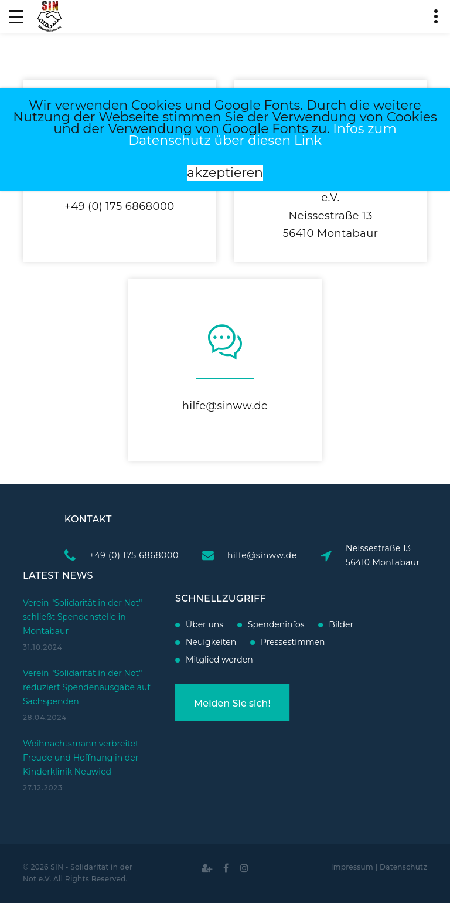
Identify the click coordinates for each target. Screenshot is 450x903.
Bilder (307, 624)
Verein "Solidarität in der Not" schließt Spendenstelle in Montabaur (82, 584)
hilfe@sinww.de (225, 405)
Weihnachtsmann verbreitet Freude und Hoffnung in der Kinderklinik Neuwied (81, 724)
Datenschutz (403, 867)
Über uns (171, 624)
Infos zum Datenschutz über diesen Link (262, 134)
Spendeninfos (242, 624)
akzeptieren (225, 173)
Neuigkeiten (177, 642)
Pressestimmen (259, 642)
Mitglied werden (186, 659)
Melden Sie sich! (199, 703)
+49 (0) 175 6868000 (119, 206)
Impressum (352, 867)
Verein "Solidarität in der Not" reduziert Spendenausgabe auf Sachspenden (86, 654)
